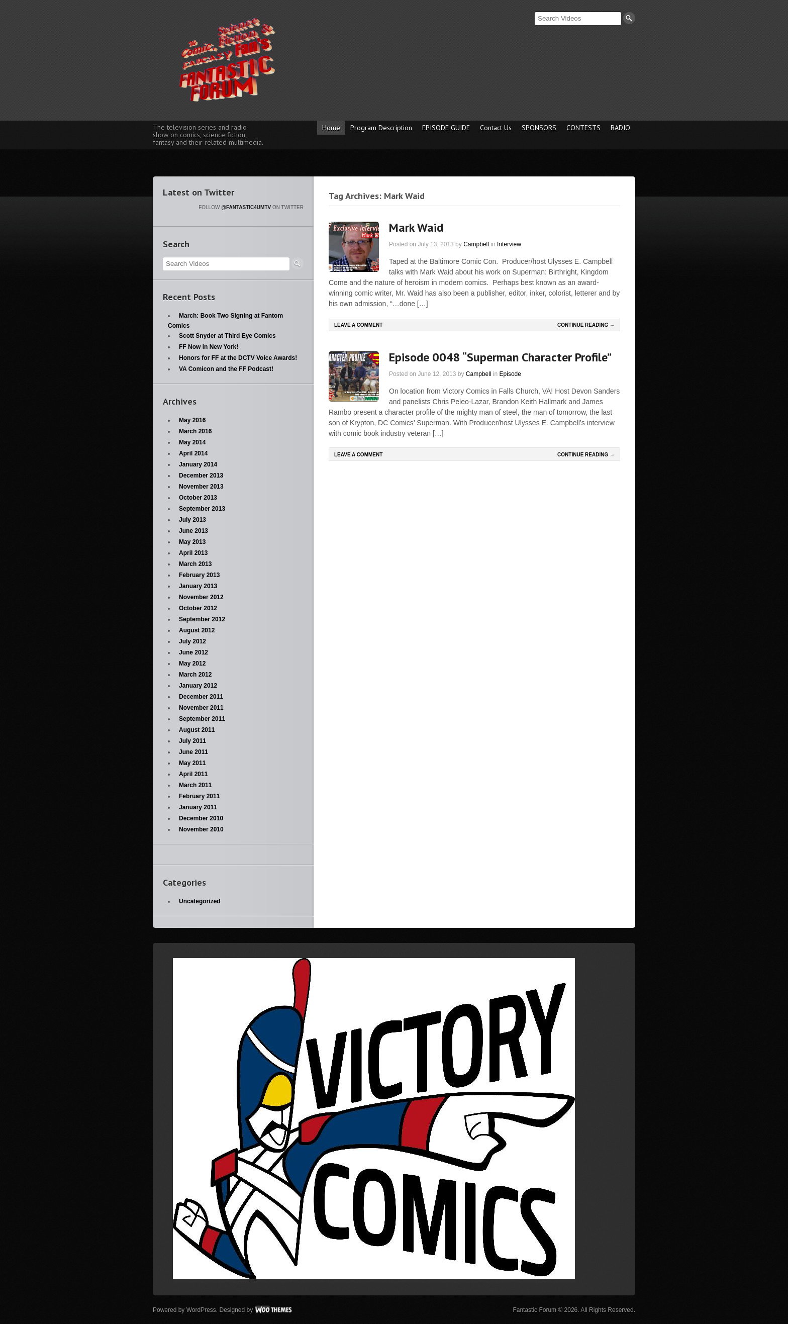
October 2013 (198, 497)
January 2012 (198, 685)
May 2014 (192, 442)
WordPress (201, 1309)
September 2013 (202, 508)
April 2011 (193, 774)
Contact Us (496, 127)
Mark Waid (416, 227)
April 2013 (193, 552)
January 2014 (198, 464)
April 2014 (193, 453)
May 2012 (192, 663)
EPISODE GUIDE (446, 127)
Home (331, 127)
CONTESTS (583, 127)
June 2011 (193, 751)
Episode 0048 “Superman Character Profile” (500, 357)
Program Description (381, 127)
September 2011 (202, 718)
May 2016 (192, 420)
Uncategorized (200, 901)
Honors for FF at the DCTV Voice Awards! (238, 357)
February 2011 (199, 796)
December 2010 (201, 818)
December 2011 (201, 696)
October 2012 (198, 608)
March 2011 (195, 785)
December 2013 (201, 475)
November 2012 (201, 597)
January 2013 (198, 586)
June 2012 (193, 652)
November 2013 (201, 486)
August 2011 (197, 729)
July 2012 (192, 641)
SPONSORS (539, 127)
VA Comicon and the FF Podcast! (226, 368)
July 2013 (192, 519)
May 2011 (192, 763)
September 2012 (202, 619)
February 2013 (199, 575)
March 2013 (195, 564)
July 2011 (192, 740)
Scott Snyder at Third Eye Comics (227, 335)
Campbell (476, 244)
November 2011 (201, 707)
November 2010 (201, 829)
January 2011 (198, 807)
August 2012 (197, 630)
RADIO (620, 127)
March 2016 (195, 431)
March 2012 (195, 674)
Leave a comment (358, 325)
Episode (510, 373)
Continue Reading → (586, 325)
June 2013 (193, 530)
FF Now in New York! (208, 346)
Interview (509, 244)
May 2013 (192, 541)
